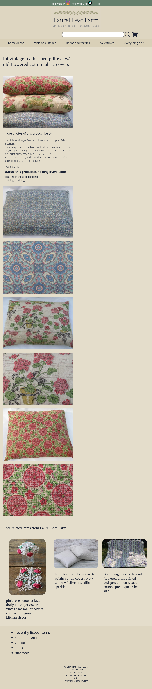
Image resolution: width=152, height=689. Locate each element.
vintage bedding (16, 180)
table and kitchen (45, 43)
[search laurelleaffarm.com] (128, 34)
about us (22, 642)
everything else (134, 43)
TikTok (96, 3)
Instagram (77, 3)
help (19, 647)
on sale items (26, 637)
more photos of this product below (29, 133)
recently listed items (32, 632)
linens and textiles (78, 43)
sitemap (22, 652)
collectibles (107, 43)
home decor (16, 43)
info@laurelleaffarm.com (76, 680)
